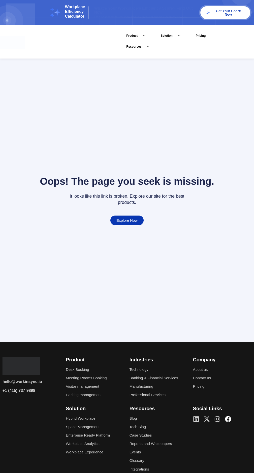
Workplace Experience (86, 452)
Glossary (137, 460)
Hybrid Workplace (81, 418)
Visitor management (83, 386)
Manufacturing (142, 386)
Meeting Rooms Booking (87, 378)
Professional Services (148, 395)
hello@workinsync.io (22, 381)
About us (201, 369)
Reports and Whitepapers (151, 443)
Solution (172, 36)
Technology (139, 369)
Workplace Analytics (83, 443)
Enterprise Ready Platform (89, 435)
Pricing (201, 35)
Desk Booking (78, 369)
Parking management (85, 395)
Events (135, 452)
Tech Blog (138, 427)
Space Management (83, 427)
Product (137, 36)
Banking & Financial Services (155, 378)
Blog (133, 418)
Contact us (202, 378)
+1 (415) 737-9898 (18, 390)
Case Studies (141, 435)
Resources (139, 47)
